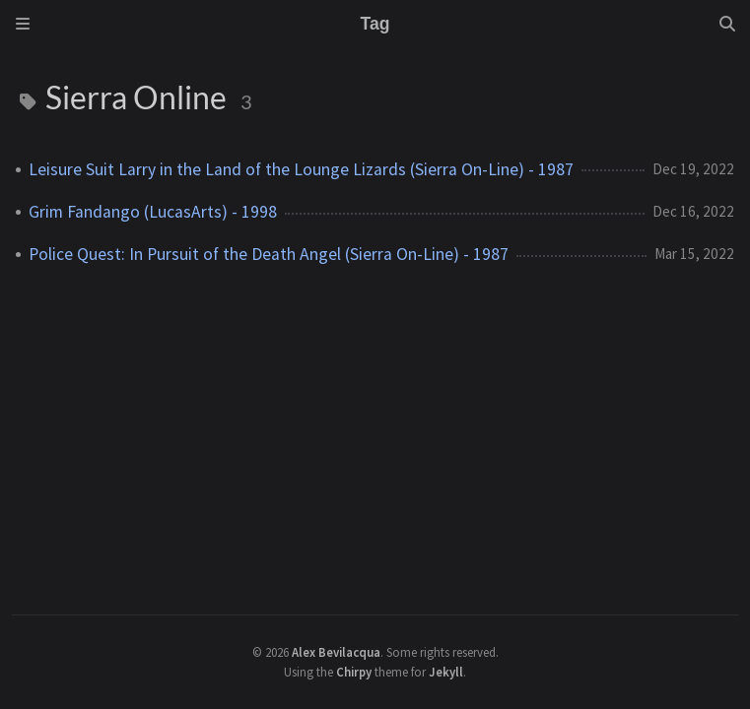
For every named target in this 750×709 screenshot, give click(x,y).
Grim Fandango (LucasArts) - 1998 (153, 212)
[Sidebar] (22, 23)
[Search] (727, 23)
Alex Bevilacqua (336, 652)
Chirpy (354, 671)
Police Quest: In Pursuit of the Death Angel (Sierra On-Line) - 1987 (269, 254)
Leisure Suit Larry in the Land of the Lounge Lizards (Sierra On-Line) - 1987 (301, 169)
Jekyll (446, 671)
